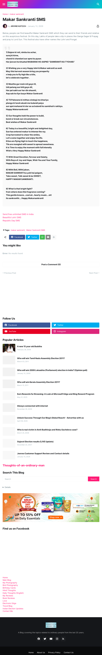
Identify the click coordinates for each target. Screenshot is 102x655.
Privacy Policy (54, 652)
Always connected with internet (32, 406)
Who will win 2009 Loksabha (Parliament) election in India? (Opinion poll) (52, 370)
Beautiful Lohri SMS (12, 217)
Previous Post (10, 273)
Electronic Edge (9, 603)
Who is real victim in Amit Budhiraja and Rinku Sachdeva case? (47, 430)
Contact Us (68, 652)
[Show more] (53, 237)
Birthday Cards (9, 588)
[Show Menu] (3, 4)
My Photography (10, 583)
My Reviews (8, 595)
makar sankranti (17, 14)
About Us (41, 652)
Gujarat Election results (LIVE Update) (35, 441)
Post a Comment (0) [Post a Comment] (51, 264)
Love (5, 601)
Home (5, 14)
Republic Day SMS (11, 220)
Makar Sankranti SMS (35, 230)
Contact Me (8, 611)
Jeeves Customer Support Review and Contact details (43, 453)
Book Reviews (9, 598)
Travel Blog (7, 606)
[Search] (98, 4)
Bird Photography (10, 585)
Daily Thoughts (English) (13, 593)
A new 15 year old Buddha (29, 346)
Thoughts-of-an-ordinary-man (23, 465)
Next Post (93, 273)
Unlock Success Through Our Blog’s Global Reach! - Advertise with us (50, 418)
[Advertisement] (22, 295)
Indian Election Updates (13, 608)
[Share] (97, 26)
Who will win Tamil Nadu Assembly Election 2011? (41, 358)
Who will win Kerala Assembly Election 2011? (38, 382)
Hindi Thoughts (9, 590)
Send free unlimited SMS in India (18, 214)
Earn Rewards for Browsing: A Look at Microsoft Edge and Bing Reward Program (55, 394)
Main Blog (7, 580)
